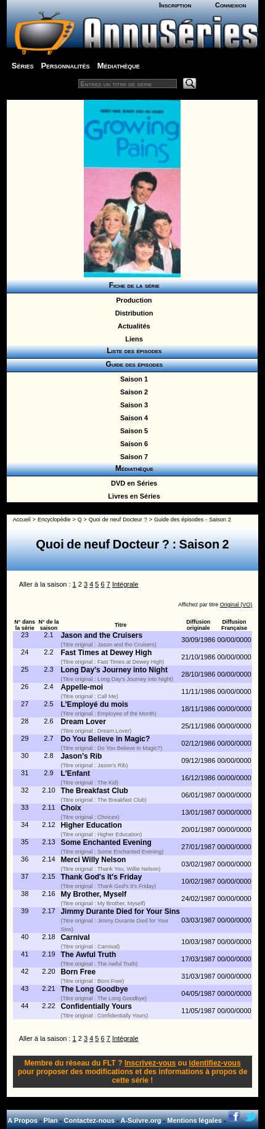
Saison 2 (132, 392)
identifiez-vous (215, 1063)
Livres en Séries (132, 496)
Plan (51, 1120)
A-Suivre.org (140, 1120)
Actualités (132, 326)
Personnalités (65, 65)
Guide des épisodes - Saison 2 (192, 519)
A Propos (22, 1120)
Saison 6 (132, 443)
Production (132, 300)
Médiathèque (118, 65)
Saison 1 (132, 379)
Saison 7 (132, 456)
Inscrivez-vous (150, 1063)
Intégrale (125, 584)
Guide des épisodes (132, 364)
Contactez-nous (89, 1120)
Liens (132, 339)
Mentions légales (194, 1120)
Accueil (22, 519)
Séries (23, 65)
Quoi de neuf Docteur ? (118, 519)
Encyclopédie (54, 519)
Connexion (231, 5)
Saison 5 (132, 430)
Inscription (175, 5)
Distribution (132, 313)
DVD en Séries (132, 483)
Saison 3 (132, 405)
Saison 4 (132, 418)
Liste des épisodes (132, 350)
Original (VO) (236, 604)
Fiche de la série (132, 285)
